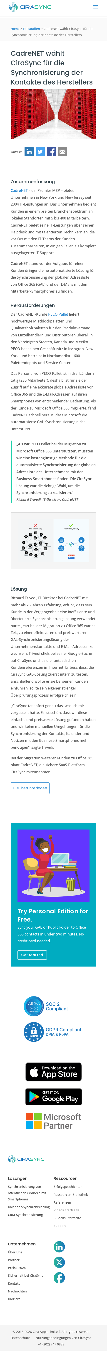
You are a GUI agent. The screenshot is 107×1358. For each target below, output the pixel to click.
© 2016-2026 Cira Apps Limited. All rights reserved (51, 1331)
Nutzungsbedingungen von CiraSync (63, 1338)
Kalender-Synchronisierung (29, 1207)
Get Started (32, 955)
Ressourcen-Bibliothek (71, 1194)
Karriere (14, 1299)
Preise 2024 (17, 1268)
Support (60, 1225)
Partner (14, 1260)
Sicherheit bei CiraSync (25, 1275)
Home (15, 28)
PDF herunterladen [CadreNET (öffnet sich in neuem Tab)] (30, 788)
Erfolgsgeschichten (68, 1186)
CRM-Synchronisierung (25, 1215)
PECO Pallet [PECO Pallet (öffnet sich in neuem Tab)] (58, 314)
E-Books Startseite (67, 1218)
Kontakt (14, 1283)
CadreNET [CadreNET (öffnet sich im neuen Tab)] (19, 190)
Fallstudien (31, 28)
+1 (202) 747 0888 (51, 1344)
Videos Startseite (66, 1210)
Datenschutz (20, 1338)
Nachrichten (17, 1291)
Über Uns (15, 1252)
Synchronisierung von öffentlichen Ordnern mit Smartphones (27, 1192)
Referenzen (62, 1202)
